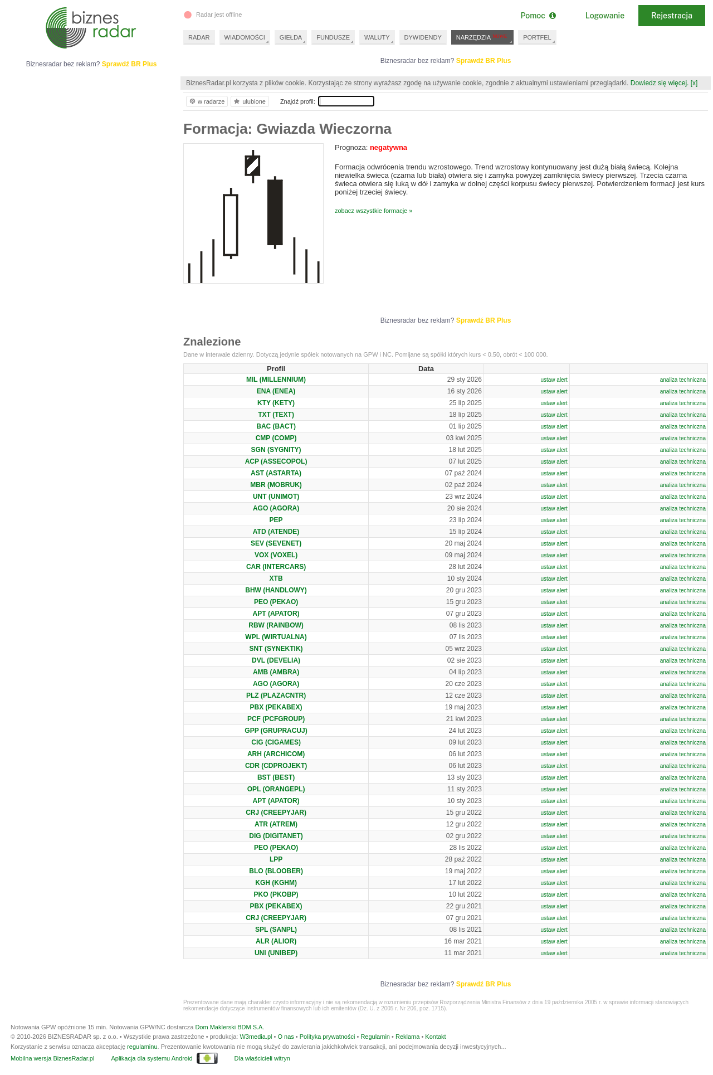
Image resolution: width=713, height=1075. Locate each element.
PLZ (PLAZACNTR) (276, 695)
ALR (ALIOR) (276, 941)
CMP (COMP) (276, 438)
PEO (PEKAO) (276, 602)
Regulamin (375, 1036)
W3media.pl (256, 1036)
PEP (276, 520)
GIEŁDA (291, 37)
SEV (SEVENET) (276, 543)
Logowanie (604, 15)
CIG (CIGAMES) (276, 742)
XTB (276, 578)
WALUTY (376, 37)
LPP (276, 859)
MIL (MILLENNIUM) (276, 379)
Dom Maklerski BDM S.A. (229, 1027)
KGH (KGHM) (276, 883)
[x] (694, 83)
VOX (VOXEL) (276, 555)
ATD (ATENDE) (276, 532)
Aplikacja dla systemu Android (151, 1058)
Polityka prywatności (327, 1036)
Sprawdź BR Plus (483, 61)
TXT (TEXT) (276, 415)
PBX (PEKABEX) (276, 707)
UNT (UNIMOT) (276, 496)
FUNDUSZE (333, 37)
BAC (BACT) (276, 426)
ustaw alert (553, 380)
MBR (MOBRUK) (276, 485)
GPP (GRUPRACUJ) (276, 730)
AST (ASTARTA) (276, 473)
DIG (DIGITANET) (275, 836)
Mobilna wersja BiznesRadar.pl (52, 1058)
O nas (285, 1036)
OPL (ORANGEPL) (276, 789)
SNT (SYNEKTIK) (276, 649)
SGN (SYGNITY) (276, 450)
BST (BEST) (276, 777)
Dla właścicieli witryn (262, 1058)
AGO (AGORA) (276, 508)
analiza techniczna (683, 380)
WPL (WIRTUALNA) (275, 637)
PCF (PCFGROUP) (276, 719)
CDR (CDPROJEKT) (276, 766)
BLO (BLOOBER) (276, 871)
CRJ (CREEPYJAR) (276, 812)
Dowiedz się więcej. (660, 83)
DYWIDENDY (423, 37)
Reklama (407, 1036)
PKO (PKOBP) (276, 894)
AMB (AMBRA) (276, 672)
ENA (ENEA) (276, 391)
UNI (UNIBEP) (276, 953)
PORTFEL (537, 37)
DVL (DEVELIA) (276, 660)
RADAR (199, 37)
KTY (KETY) (276, 403)
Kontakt (435, 1036)
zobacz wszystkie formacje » (373, 210)
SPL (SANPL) (276, 929)
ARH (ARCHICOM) (276, 754)
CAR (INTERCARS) (276, 567)
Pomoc (537, 15)
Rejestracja (671, 15)
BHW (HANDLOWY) (276, 590)
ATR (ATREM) (276, 824)
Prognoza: (371, 147)
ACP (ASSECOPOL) (276, 461)
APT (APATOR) (276, 613)
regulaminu (142, 1046)
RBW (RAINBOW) (276, 625)
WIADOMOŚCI (244, 37)
